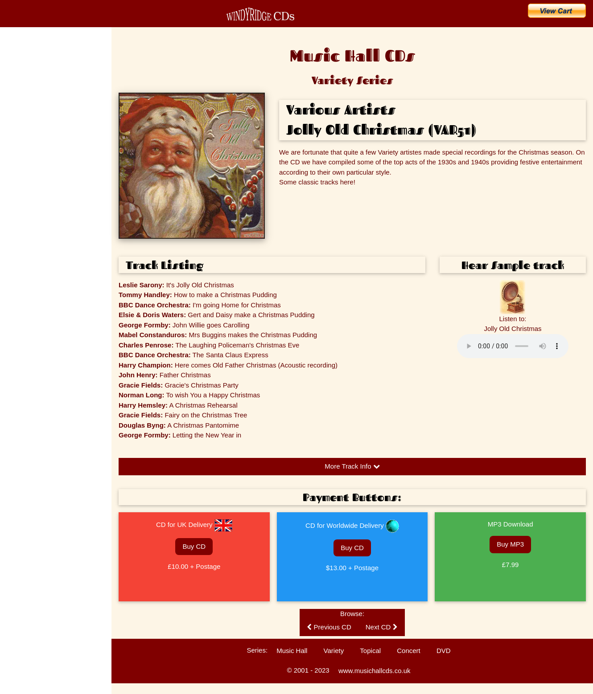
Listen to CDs (23, 252)
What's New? (30, 97)
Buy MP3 (510, 544)
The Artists (20, 174)
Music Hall (291, 650)
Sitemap (17, 330)
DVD (444, 650)
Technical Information (32, 283)
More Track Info (352, 466)
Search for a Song (39, 136)
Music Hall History (28, 205)
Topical (370, 650)
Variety (334, 650)
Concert (408, 650)
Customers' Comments (34, 267)
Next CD (382, 627)
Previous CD (329, 627)
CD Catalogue (32, 77)
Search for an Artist (41, 155)
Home (18, 57)
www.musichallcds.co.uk (374, 670)
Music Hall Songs (28, 189)
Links (13, 314)
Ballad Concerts (26, 298)
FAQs (14, 220)
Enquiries (18, 236)
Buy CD (194, 546)
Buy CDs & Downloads (47, 116)
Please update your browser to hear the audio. (512, 346)
